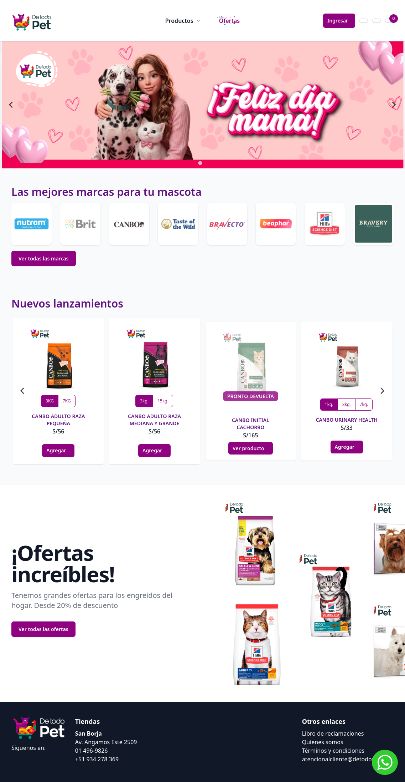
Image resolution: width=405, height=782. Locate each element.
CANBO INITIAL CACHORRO (250, 424)
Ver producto (251, 448)
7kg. (364, 404)
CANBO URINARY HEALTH (346, 419)
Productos (183, 21)
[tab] (200, 163)
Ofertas (229, 21)
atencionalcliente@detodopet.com (348, 759)
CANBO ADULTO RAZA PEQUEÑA (58, 420)
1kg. (329, 404)
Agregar (58, 450)
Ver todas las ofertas (43, 629)
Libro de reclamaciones (333, 733)
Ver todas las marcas (44, 258)
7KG (67, 401)
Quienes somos (322, 742)
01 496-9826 (91, 751)
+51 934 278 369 (97, 759)
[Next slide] (393, 105)
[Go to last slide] (11, 105)
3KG (50, 401)
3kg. (144, 401)
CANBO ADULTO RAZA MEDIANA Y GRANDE (154, 420)
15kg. (162, 401)
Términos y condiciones (333, 751)
